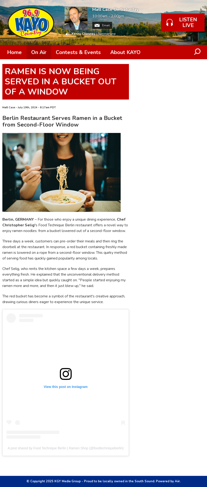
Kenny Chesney (83, 34)
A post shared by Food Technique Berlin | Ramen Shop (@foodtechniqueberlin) (66, 448)
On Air (38, 52)
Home (14, 52)
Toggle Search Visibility (197, 52)
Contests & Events (78, 52)
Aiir (177, 481)
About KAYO (125, 52)
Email (102, 25)
